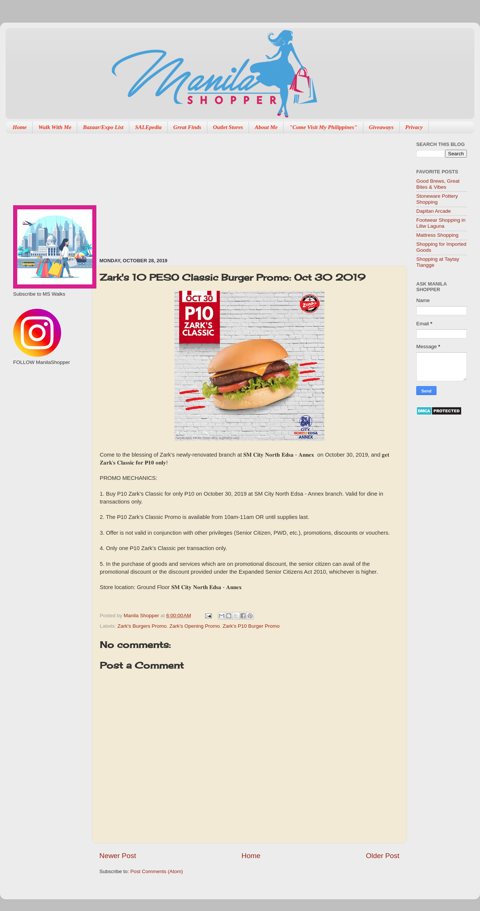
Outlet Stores (228, 127)
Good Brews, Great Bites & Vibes (438, 184)
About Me (266, 127)
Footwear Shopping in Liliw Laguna (440, 223)
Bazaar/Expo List (103, 127)
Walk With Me (54, 127)
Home (20, 127)
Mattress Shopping (437, 235)
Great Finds (187, 127)
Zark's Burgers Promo (141, 626)
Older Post (382, 856)
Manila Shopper (142, 615)
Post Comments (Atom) (156, 871)
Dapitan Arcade (433, 211)
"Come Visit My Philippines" (323, 127)
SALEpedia (148, 127)
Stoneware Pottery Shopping (437, 199)
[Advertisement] (193, 191)
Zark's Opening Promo (195, 626)
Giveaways (381, 127)
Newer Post (117, 856)
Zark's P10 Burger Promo (251, 626)
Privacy (414, 127)
